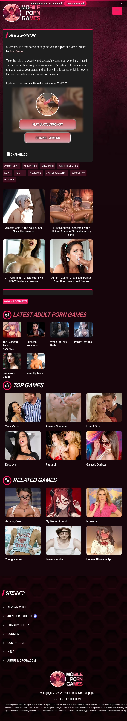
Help (10, 651)
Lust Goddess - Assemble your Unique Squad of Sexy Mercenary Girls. (71, 231)
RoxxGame (16, 51)
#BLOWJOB (9, 179)
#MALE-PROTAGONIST (56, 172)
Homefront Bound (9, 374)
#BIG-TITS (20, 172)
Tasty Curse (12, 426)
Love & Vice (93, 426)
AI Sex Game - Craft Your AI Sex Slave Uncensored (23, 229)
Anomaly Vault (13, 521)
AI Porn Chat (16, 607)
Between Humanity (32, 343)
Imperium (92, 521)
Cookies (13, 634)
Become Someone (56, 426)
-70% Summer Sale (75, 3)
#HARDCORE (35, 172)
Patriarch (51, 464)
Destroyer (11, 464)
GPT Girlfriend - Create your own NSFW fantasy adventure (24, 279)
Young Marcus (13, 559)
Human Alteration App (99, 559)
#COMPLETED (30, 166)
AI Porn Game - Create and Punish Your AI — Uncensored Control (71, 279)
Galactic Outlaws (96, 464)
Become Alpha (54, 559)
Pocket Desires (83, 342)
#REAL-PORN (48, 166)
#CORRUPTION (78, 172)
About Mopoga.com (21, 660)
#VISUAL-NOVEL (11, 166)
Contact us (15, 643)
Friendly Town (35, 373)
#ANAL (7, 172)
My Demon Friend (56, 521)
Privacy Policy (18, 625)
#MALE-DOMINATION (68, 166)
